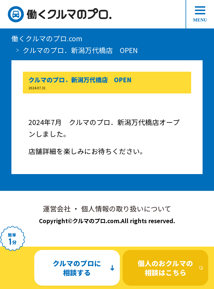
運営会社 (57, 208)
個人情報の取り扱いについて (126, 208)
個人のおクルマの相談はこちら (165, 267)
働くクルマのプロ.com (46, 38)
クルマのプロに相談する (77, 267)
